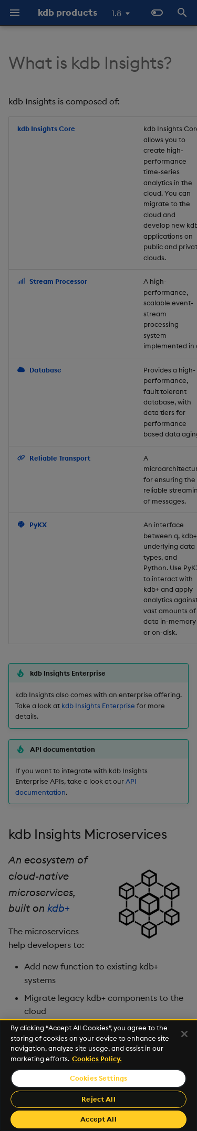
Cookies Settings (98, 1078)
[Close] (184, 1033)
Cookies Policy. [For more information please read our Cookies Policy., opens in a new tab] (97, 1058)
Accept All (98, 1119)
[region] (98, 1075)
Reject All (98, 1099)
